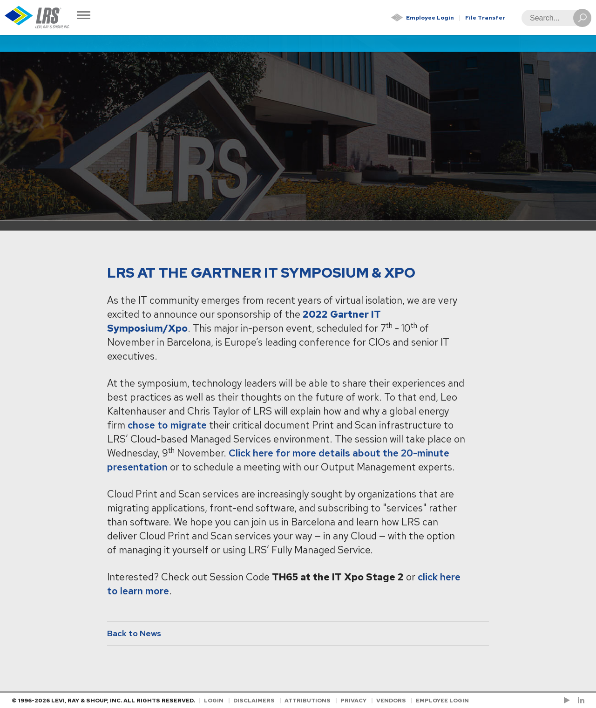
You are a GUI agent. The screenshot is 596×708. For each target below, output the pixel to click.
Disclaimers (254, 700)
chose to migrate (167, 425)
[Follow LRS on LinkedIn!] (579, 700)
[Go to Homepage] (37, 17)
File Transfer (485, 17)
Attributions (307, 700)
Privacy (353, 700)
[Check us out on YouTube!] (568, 700)
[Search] (554, 18)
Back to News (134, 633)
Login (214, 700)
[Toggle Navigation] (83, 16)
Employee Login (430, 17)
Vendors (391, 700)
